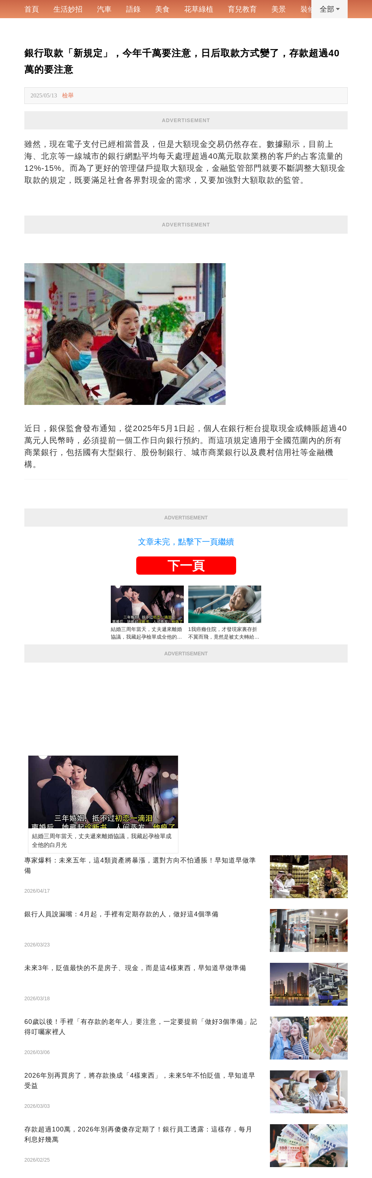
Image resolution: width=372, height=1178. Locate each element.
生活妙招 (67, 9)
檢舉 (68, 95)
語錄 (133, 9)
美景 (278, 9)
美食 (162, 9)
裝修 (307, 9)
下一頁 (186, 565)
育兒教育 (242, 9)
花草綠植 (198, 9)
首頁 (31, 9)
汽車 (104, 9)
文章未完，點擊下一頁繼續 (186, 541)
